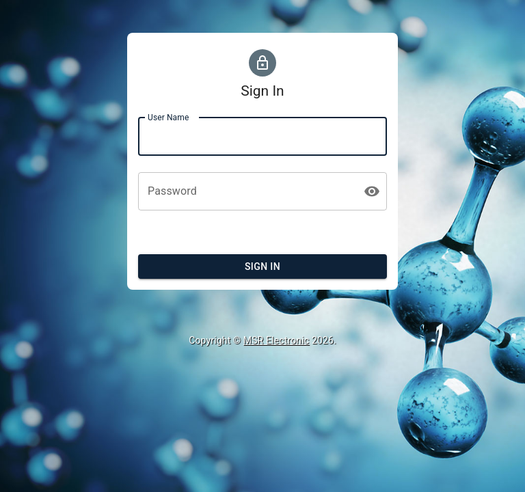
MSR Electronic (276, 340)
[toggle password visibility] (372, 191)
